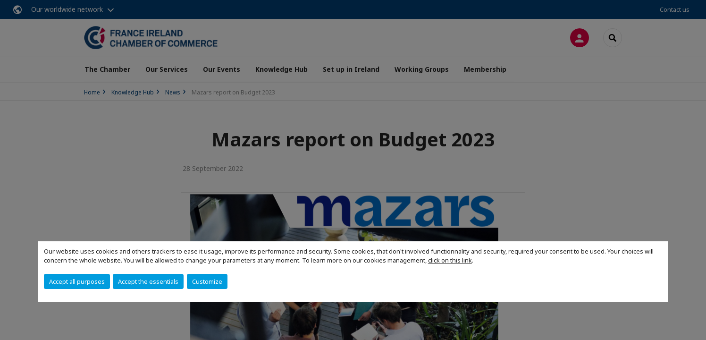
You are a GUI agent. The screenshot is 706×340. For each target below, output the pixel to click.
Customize (207, 281)
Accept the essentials (148, 281)
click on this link (450, 260)
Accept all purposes (77, 281)
